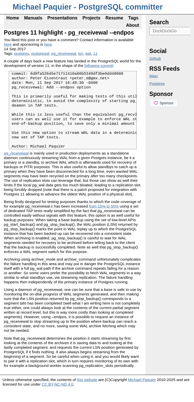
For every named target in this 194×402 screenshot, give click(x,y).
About (132, 25)
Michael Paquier (142, 392)
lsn (80, 53)
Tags (133, 17)
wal (88, 53)
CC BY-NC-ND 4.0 (58, 397)
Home (12, 17)
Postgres (157, 83)
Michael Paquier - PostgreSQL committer (88, 7)
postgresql (40, 53)
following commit (98, 65)
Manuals (33, 17)
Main (153, 76)
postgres (21, 53)
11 (95, 53)
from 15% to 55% (104, 219)
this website (87, 392)
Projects (91, 17)
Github (155, 58)
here (8, 44)
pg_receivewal (63, 53)
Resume (114, 17)
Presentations (62, 17)
